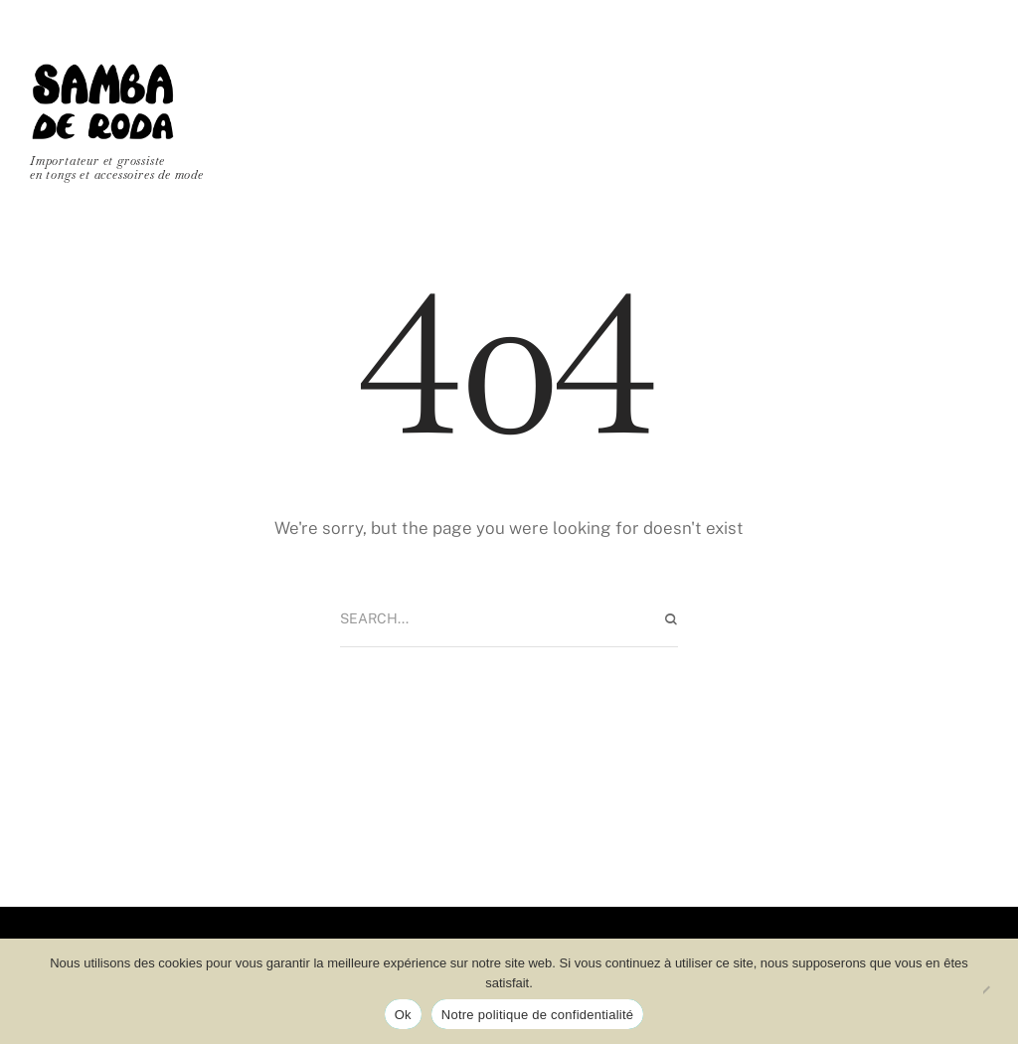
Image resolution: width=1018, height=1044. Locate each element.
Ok (403, 1014)
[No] (993, 991)
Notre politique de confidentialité (537, 1014)
